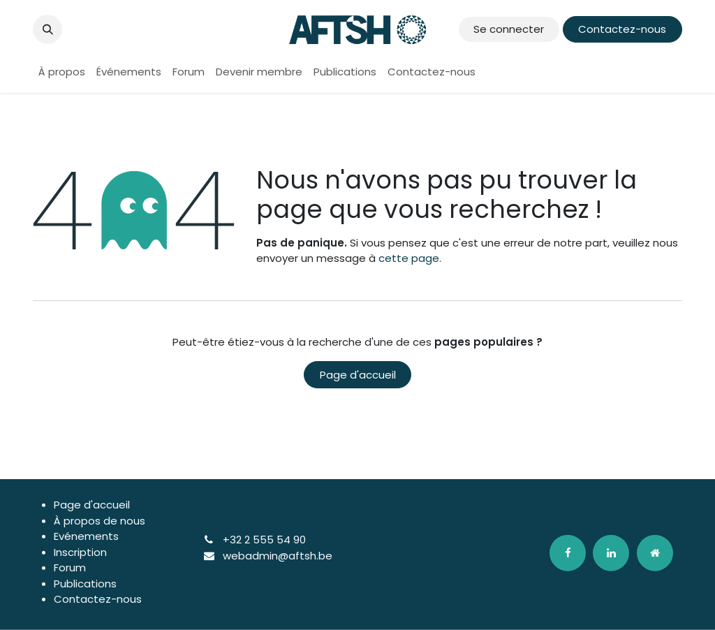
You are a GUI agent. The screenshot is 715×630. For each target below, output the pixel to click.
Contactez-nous (622, 29)
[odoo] (655, 552)
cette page (408, 258)
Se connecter (508, 29)
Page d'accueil (358, 374)
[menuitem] (62, 72)
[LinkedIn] (611, 552)
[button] (47, 29)
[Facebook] (568, 552)
